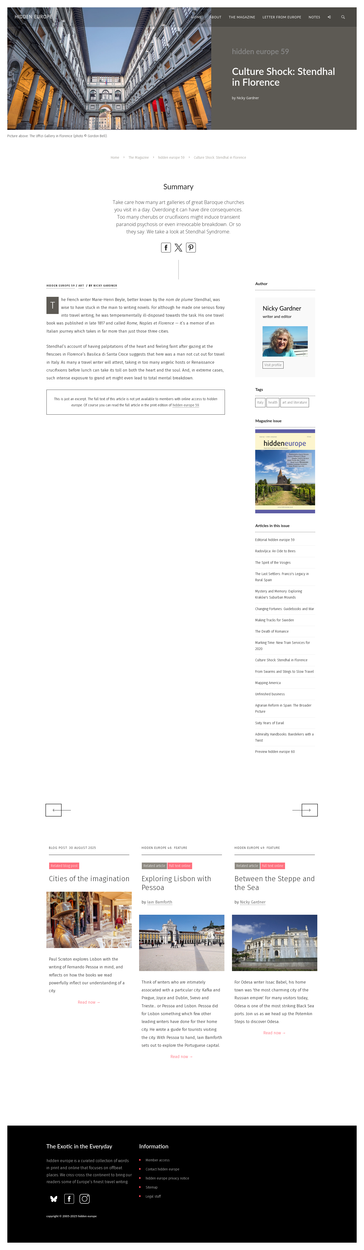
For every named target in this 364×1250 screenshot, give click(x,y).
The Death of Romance (272, 631)
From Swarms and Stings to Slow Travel (284, 672)
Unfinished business (270, 694)
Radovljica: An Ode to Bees (275, 551)
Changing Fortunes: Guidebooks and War (284, 609)
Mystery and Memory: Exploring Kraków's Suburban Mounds (278, 594)
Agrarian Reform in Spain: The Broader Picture (283, 708)
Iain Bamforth (159, 902)
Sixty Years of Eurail (269, 723)
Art (81, 285)
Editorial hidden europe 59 (275, 540)
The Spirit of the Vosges (273, 563)
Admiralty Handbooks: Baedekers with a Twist (284, 737)
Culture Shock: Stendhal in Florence (281, 660)
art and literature (294, 402)
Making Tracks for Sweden (274, 620)
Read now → (89, 1002)
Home (115, 158)
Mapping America (268, 683)
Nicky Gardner (105, 285)
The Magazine (139, 158)
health (272, 402)
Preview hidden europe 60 (275, 752)
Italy (260, 402)
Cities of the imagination (89, 878)
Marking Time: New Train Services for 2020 (282, 646)
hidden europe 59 (171, 158)
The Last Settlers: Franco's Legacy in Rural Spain (282, 577)
